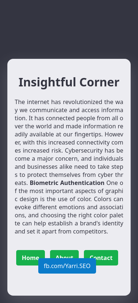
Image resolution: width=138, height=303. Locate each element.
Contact (100, 258)
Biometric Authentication (67, 183)
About (65, 258)
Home (30, 258)
